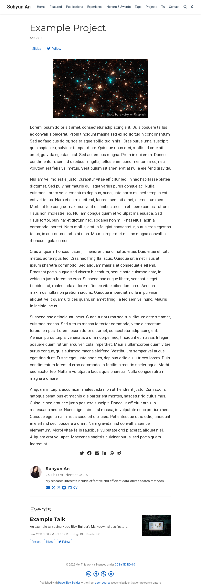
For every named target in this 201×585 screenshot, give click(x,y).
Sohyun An (19, 7)
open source (103, 582)
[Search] (185, 7)
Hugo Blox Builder (69, 582)
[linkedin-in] (104, 453)
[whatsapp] (112, 453)
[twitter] (82, 453)
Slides (36, 49)
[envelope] (97, 453)
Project (36, 541)
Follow (54, 49)
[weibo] (119, 453)
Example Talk (47, 519)
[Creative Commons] (100, 573)
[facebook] (89, 453)
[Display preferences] (192, 7)
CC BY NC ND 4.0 (125, 564)
